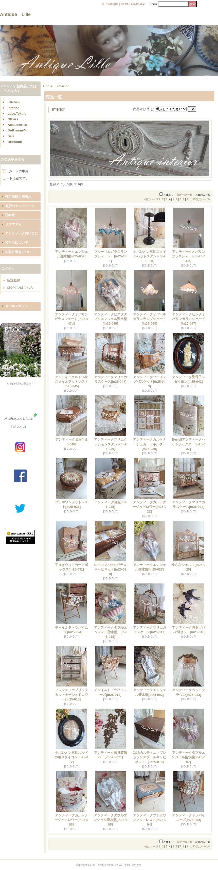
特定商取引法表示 (18, 196)
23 (194, 199)
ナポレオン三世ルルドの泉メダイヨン (71, 757)
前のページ (151, 199)
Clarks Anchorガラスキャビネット (110, 569)
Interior (13, 108)
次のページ (203, 199)
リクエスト (13, 224)
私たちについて (16, 242)
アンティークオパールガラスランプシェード (149, 318)
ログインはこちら (20, 288)
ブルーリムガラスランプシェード (110, 256)
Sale (11, 136)
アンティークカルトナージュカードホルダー (149, 444)
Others (13, 119)
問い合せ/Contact (135, 4)
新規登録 (13, 280)
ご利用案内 (112, 4)
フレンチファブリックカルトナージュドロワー (71, 694)
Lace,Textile (17, 113)
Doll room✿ (17, 130)
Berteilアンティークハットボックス (188, 444)
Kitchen (14, 102)
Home (47, 86)
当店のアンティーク (20, 206)
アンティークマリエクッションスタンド (110, 444)
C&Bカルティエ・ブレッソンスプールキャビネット (149, 757)
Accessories (17, 125)
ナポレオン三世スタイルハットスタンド (149, 256)
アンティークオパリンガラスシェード (188, 256)
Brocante (15, 142)
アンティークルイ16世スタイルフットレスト (71, 381)
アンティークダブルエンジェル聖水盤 (110, 632)
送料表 (10, 215)
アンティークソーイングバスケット (149, 381)
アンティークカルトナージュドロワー (149, 506)
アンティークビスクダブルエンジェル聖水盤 (110, 318)
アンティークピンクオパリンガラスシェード (188, 318)
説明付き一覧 (184, 194)
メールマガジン (16, 306)
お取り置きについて (20, 252)
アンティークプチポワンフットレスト (149, 819)
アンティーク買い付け (21, 233)
